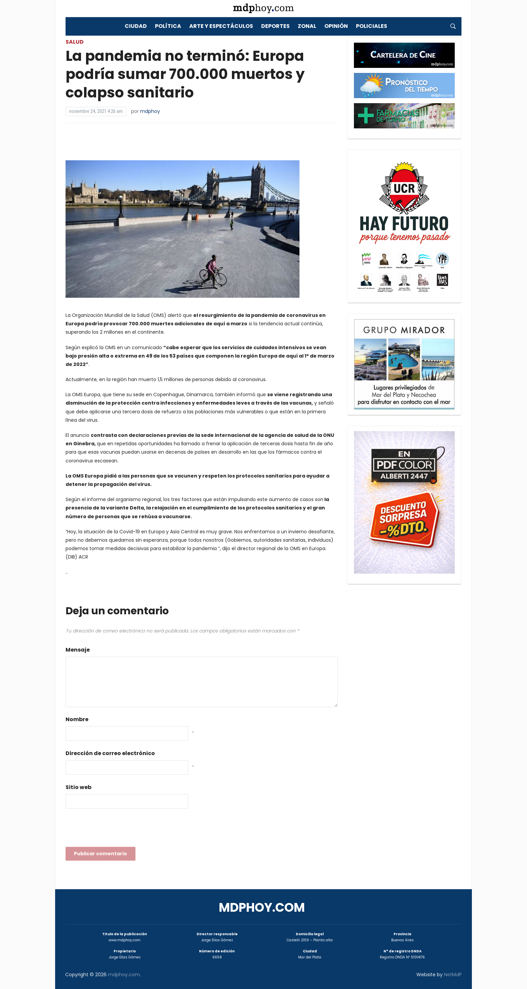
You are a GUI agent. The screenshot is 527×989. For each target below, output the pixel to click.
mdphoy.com (262, 907)
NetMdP (453, 974)
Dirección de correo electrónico (110, 753)
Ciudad (136, 26)
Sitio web (78, 787)
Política (168, 26)
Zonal (307, 26)
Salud (75, 42)
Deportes (275, 26)
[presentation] (117, 830)
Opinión (336, 26)
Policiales (371, 26)
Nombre (77, 719)
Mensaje (78, 650)
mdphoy (150, 111)
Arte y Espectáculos (221, 26)
